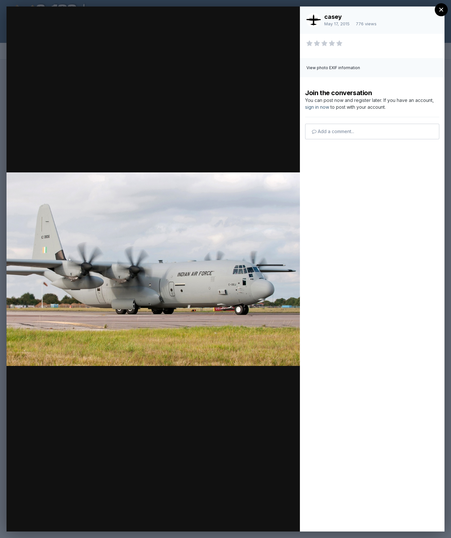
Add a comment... (333, 131)
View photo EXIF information (333, 67)
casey (333, 16)
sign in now (317, 107)
